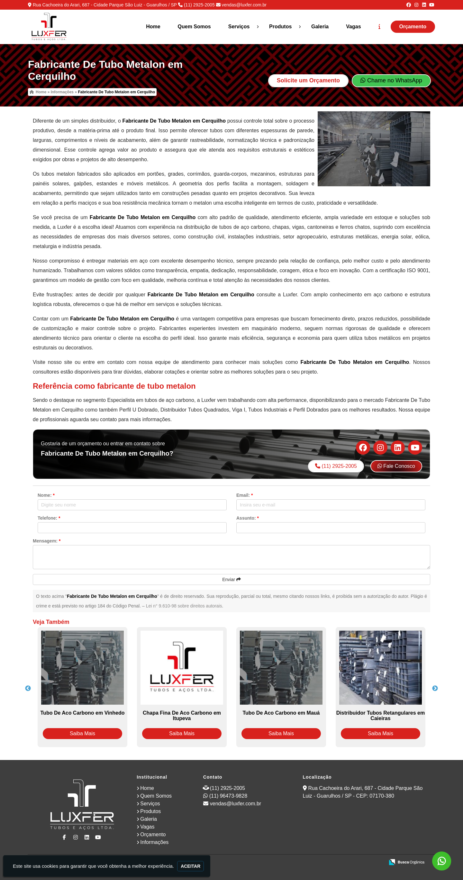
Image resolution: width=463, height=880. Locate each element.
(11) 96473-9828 (228, 796)
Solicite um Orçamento (308, 80)
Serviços (239, 26)
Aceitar (190, 866)
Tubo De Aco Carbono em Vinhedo (83, 713)
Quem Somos (194, 26)
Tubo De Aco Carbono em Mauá (281, 713)
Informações (154, 842)
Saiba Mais (82, 733)
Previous (28, 688)
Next (435, 688)
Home (153, 26)
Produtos (280, 26)
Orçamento (412, 26)
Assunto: (247, 518)
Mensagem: (46, 540)
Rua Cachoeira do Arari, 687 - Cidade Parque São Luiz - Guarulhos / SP (105, 4)
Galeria (320, 26)
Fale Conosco (396, 466)
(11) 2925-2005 (199, 4)
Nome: (46, 495)
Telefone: (49, 518)
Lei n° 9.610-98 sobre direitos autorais (184, 605)
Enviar (231, 579)
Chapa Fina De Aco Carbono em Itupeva (182, 715)
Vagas (353, 26)
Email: (244, 495)
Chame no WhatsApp (391, 80)
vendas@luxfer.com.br (244, 4)
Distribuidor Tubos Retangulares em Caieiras (380, 715)
